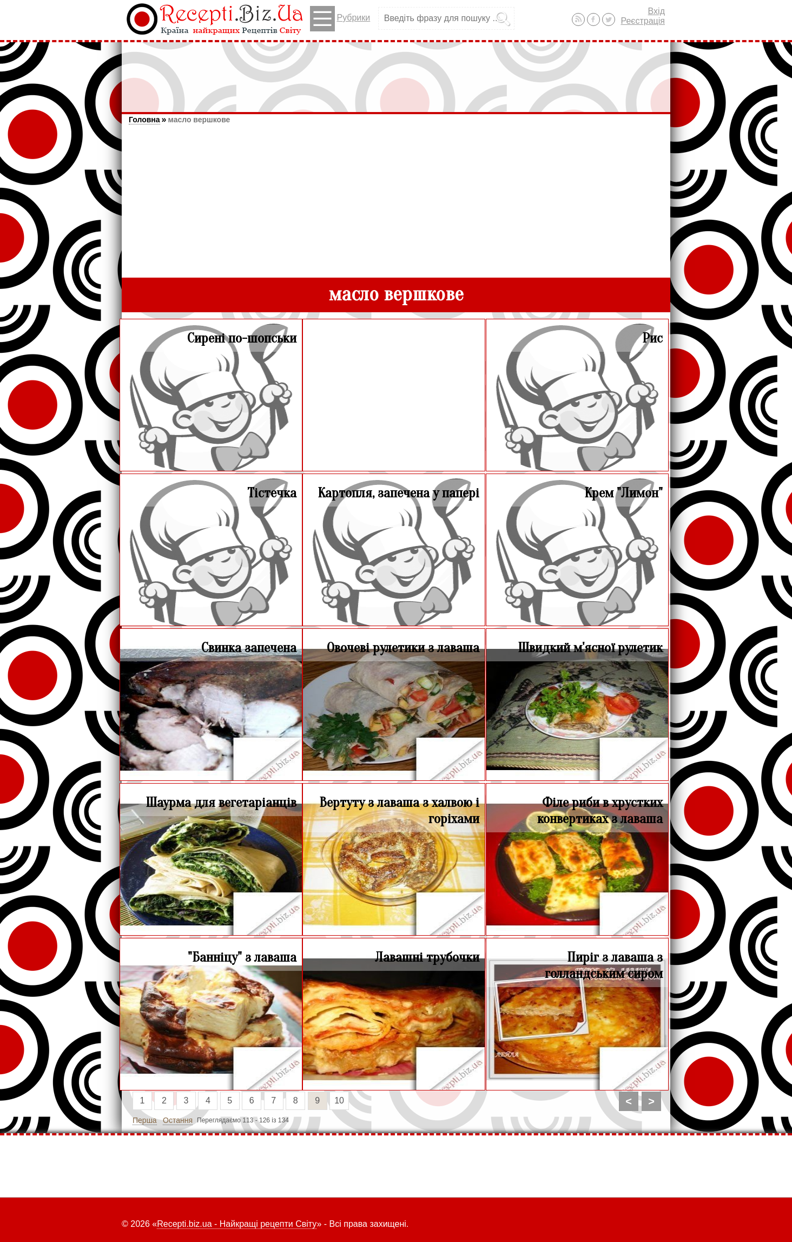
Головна (144, 119)
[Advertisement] (396, 72)
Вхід (656, 11)
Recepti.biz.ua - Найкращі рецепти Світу (236, 1223)
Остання (178, 1120)
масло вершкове (199, 119)
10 (339, 1100)
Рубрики (340, 18)
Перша (145, 1120)
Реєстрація (643, 20)
